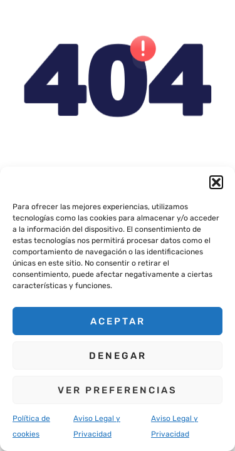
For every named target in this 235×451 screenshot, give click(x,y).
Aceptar (117, 321)
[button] (216, 182)
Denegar (118, 355)
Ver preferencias (117, 390)
